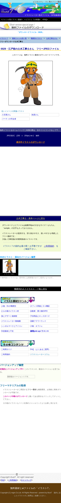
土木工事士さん (51, 38)
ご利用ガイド (6, 349)
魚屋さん (35, 115)
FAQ (40, 349)
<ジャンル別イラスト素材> (12, 20)
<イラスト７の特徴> (32, 20)
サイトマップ (26, 480)
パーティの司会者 (9, 119)
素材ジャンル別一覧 (19, 38)
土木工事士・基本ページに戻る (30, 218)
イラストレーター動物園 (11, 321)
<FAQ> (45, 20)
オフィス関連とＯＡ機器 (40, 306)
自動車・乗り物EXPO (38, 311)
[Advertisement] (30, 180)
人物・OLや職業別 (8, 306)
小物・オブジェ (36, 326)
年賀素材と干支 (7, 331)
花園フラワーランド (38, 321)
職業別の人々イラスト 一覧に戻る (30, 289)
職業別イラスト (36, 38)
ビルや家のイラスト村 (10, 311)
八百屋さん (6, 115)
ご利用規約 (49, 246)
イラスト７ (4, 38)
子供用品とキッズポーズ (40, 316)
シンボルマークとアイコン (11, 326)
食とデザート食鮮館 (9, 316)
